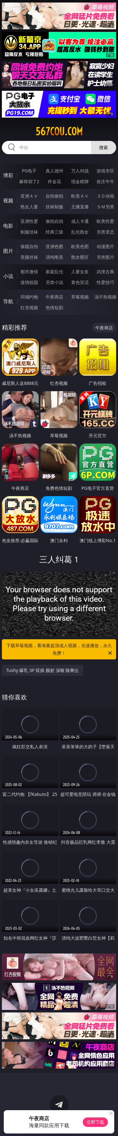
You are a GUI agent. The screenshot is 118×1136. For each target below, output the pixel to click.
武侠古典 (105, 272)
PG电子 (29, 171)
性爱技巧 (105, 282)
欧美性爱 (105, 221)
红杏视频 (29, 307)
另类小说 (54, 282)
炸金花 (54, 181)
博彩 (8, 175)
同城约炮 (29, 297)
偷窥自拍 (29, 246)
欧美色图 (80, 246)
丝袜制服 (54, 207)
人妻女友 (80, 272)
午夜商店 (54, 297)
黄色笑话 (80, 282)
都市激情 (29, 272)
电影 (8, 225)
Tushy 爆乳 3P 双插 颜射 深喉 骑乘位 (42, 670)
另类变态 (105, 232)
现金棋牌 (80, 181)
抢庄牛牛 (105, 181)
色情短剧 (54, 307)
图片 (8, 250)
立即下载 (95, 1122)
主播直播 (80, 207)
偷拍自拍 (54, 221)
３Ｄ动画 (105, 196)
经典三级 (54, 232)
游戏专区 (105, 171)
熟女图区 (80, 257)
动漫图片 (105, 246)
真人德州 (54, 171)
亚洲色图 (54, 246)
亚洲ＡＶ (29, 196)
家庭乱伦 (54, 272)
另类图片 (105, 257)
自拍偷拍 (54, 196)
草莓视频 (80, 297)
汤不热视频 (105, 297)
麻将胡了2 (29, 181)
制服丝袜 (29, 232)
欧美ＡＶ (80, 196)
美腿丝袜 (29, 257)
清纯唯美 (54, 257)
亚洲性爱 (29, 221)
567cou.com (59, 131)
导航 (8, 301)
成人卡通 (80, 221)
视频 (8, 200)
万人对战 (80, 171)
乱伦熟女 (80, 232)
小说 (8, 276)
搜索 (103, 147)
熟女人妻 (29, 207)
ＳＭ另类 (105, 207)
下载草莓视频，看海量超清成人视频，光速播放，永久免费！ (59, 649)
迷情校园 (29, 282)
